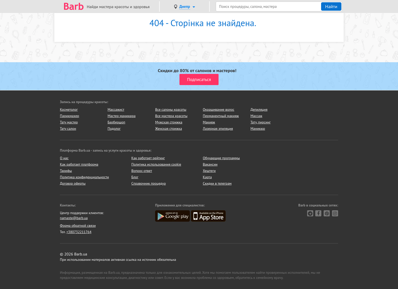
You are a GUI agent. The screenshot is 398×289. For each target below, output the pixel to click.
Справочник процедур (148, 183)
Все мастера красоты (171, 116)
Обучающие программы (221, 158)
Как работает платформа (79, 164)
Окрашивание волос (218, 109)
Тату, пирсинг (261, 122)
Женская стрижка (168, 128)
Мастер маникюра (122, 116)
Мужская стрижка (168, 122)
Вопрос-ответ (141, 170)
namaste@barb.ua (74, 218)
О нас (64, 158)
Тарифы (66, 170)
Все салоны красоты (170, 109)
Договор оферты (73, 183)
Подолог (114, 128)
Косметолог (69, 109)
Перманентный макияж (221, 116)
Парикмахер (69, 116)
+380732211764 (78, 232)
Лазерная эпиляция (218, 128)
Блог (134, 177)
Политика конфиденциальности (84, 177)
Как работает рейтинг (148, 158)
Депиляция (259, 109)
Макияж (209, 122)
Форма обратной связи (78, 225)
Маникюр (258, 128)
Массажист (116, 109)
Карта (207, 177)
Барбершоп (116, 122)
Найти (331, 6)
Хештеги (209, 170)
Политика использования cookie (156, 164)
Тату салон (68, 128)
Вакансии (210, 164)
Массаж (256, 116)
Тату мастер (69, 122)
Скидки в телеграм (217, 183)
